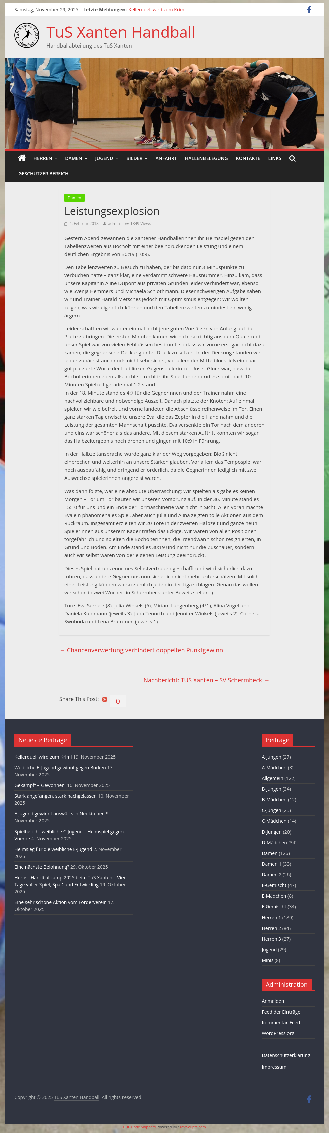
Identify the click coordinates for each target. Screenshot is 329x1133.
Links (274, 158)
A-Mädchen (274, 767)
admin (114, 223)
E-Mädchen (274, 896)
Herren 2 (271, 928)
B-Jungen (271, 789)
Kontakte (248, 158)
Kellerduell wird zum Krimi (156, 9)
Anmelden (273, 1001)
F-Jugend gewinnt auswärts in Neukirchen (59, 813)
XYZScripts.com (193, 1126)
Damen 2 (271, 874)
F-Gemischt (274, 906)
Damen (73, 158)
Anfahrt (166, 158)
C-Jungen (271, 810)
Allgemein (272, 778)
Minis (267, 960)
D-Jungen (272, 832)
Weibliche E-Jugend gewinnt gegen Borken (60, 767)
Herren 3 (271, 939)
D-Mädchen (274, 842)
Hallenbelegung (206, 158)
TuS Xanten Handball (120, 31)
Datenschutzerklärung (286, 1055)
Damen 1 (271, 864)
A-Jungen (271, 757)
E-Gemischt (274, 885)
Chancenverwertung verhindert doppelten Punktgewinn (141, 650)
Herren (42, 158)
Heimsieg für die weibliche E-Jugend (53, 849)
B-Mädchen (274, 799)
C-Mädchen (274, 821)
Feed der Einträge (281, 1012)
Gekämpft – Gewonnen (40, 785)
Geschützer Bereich (43, 173)
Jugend (104, 158)
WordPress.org (278, 1033)
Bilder (134, 158)
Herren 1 (271, 917)
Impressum (274, 1067)
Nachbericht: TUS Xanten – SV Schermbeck (207, 680)
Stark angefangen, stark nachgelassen (55, 796)
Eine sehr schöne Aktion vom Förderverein (60, 902)
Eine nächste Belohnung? (41, 867)
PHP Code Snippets (139, 1126)
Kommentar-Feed (281, 1022)
